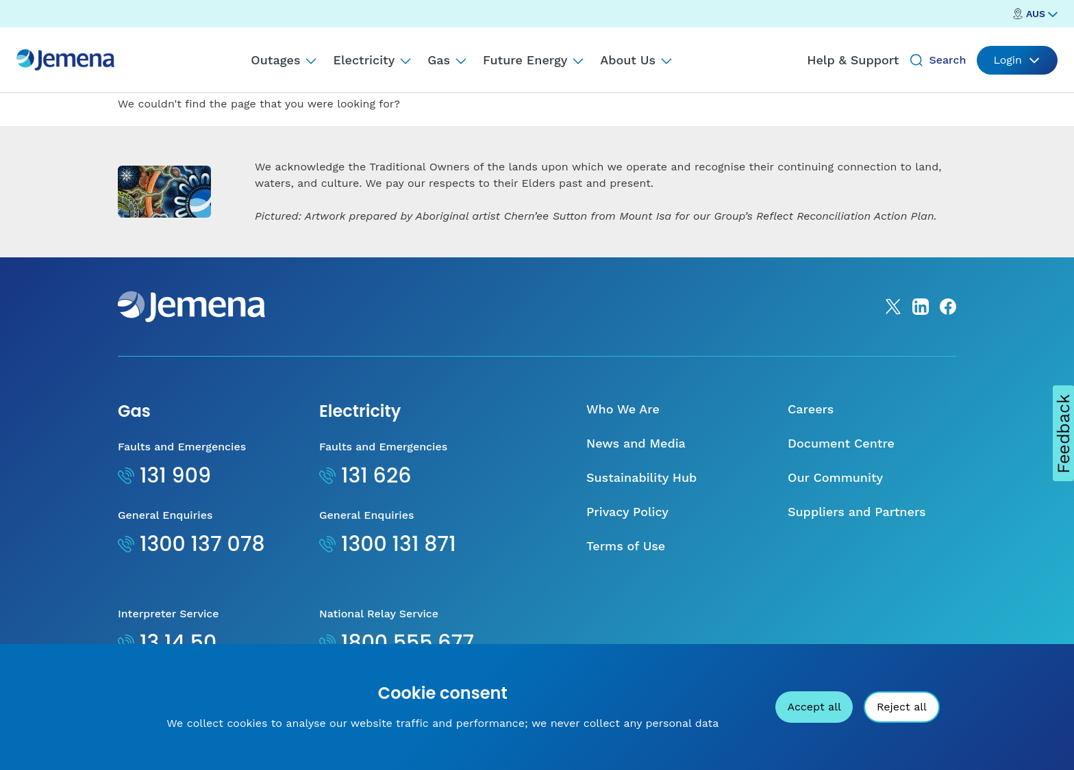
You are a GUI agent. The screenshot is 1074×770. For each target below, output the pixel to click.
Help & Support (853, 60)
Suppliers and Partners (857, 511)
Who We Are (623, 409)
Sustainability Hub (641, 477)
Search (947, 59)
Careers (811, 409)
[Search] (916, 60)
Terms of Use (625, 546)
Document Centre (841, 443)
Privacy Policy (627, 511)
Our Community (835, 477)
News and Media (636, 443)
